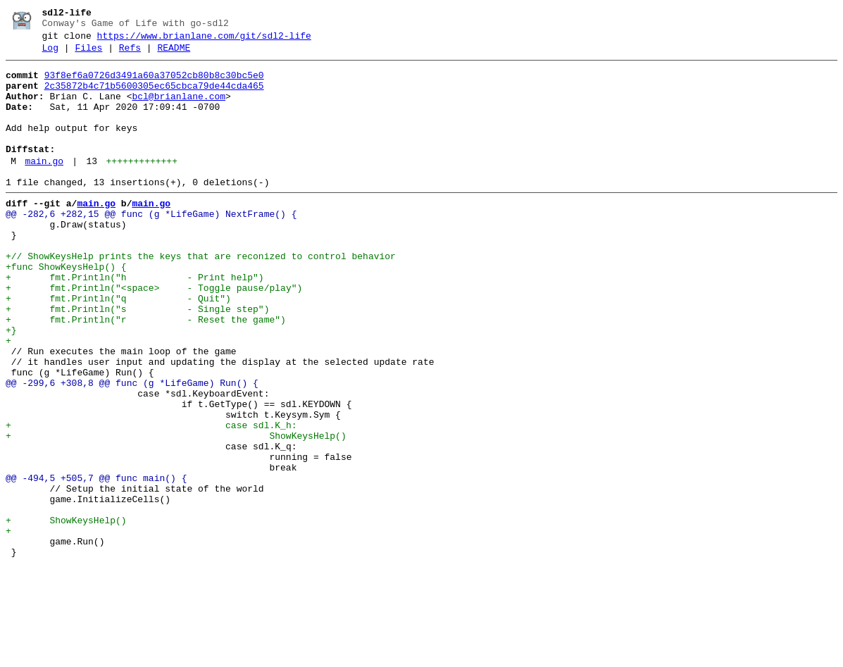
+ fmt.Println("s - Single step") (137, 360)
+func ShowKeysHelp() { (66, 309)
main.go (44, 186)
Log (50, 54)
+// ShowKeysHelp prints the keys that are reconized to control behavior (201, 296)
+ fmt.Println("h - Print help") (135, 322)
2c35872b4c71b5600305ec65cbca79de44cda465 (154, 96)
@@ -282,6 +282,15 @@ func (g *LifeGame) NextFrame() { (151, 245)
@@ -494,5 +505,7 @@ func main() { (96, 562)
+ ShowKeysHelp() (176, 512)
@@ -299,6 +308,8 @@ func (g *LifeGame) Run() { (132, 448)
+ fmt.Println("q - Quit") (118, 347)
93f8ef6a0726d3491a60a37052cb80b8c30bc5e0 (154, 83)
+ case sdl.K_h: (151, 499)
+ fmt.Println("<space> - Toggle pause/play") (154, 334)
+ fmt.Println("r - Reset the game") (146, 372)
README (173, 54)
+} (11, 385)
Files (88, 54)
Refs (130, 54)
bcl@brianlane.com (178, 109)
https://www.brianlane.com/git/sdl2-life (204, 40)
